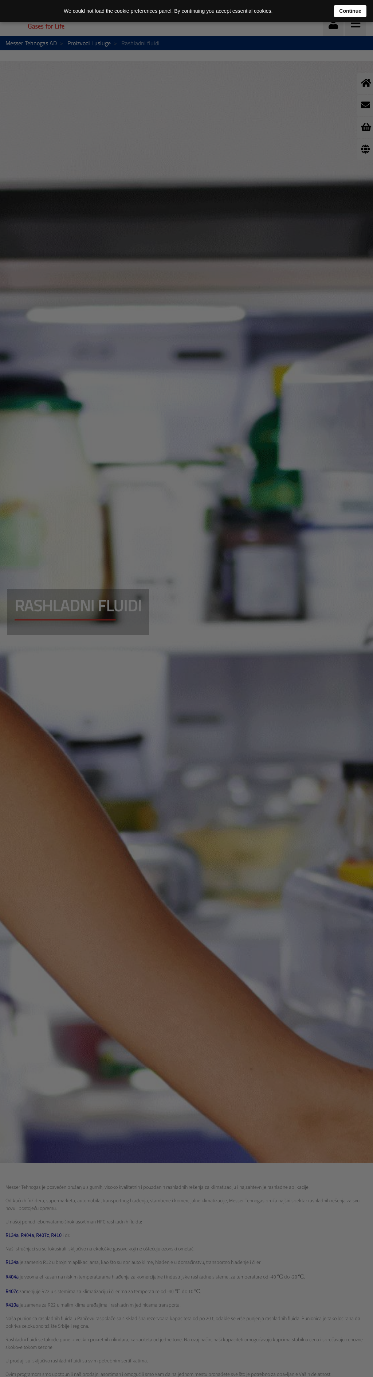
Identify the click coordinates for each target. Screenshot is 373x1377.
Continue (350, 11)
